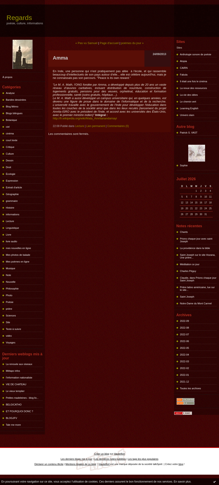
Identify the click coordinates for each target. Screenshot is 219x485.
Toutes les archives (190, 388)
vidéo (9, 335)
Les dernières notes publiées (110, 459)
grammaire (12, 201)
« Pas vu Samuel (86, 43)
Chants (184, 232)
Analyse (10, 93)
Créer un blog (101, 453)
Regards (19, 17)
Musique (10, 268)
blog (181, 464)
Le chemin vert (188, 101)
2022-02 (184, 368)
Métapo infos (13, 370)
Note (8, 275)
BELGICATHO (14, 404)
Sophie (184, 165)
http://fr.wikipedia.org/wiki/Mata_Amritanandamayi (85, 118)
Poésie (9, 302)
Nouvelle (10, 281)
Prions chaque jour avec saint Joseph (196, 240)
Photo (9, 295)
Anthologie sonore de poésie (195, 54)
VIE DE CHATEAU (16, 384)
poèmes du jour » (132, 43)
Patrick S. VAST (188, 132)
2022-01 (184, 375)
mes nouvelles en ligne (18, 248)
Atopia (183, 61)
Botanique (11, 120)
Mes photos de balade (18, 255)
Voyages (10, 342)
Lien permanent (95, 126)
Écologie (10, 174)
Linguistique (12, 228)
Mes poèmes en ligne (17, 261)
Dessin (9, 160)
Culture (10, 153)
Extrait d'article (14, 187)
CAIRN (184, 68)
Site (8, 322)
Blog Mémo (12, 106)
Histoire (10, 207)
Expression (12, 180)
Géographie (12, 194)
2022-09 (184, 321)
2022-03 (184, 361)
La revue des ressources (193, 88)
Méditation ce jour (189, 264)
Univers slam (187, 115)
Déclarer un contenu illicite (48, 464)
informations (12, 214)
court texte (11, 140)
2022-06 (184, 341)
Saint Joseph (187, 296)
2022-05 (184, 348)
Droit (8, 167)
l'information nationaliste (19, 377)
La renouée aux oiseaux (19, 364)
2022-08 (184, 327)
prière (9, 308)
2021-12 (184, 381)
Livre (8, 234)
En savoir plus (182, 481)
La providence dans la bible (195, 248)
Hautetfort (119, 453)
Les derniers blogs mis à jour (76, 459)
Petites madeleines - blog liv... (22, 397)
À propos (7, 77)
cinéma (10, 133)
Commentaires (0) (118, 126)
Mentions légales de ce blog (80, 464)
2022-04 (184, 354)
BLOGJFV (11, 418)
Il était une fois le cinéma (193, 81)
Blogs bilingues (14, 113)
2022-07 (184, 334)
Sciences (11, 315)
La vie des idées (189, 94)
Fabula (184, 74)
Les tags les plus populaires (143, 459)
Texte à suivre (13, 329)
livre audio (11, 241)
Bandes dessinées (16, 99)
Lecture (10, 221)
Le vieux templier (15, 391)
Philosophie (12, 288)
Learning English (189, 108)
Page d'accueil (109, 43)
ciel (8, 126)
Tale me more (13, 424)
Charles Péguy (188, 271)
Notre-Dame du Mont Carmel (196, 303)
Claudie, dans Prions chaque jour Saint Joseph (198, 279)
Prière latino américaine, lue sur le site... (197, 288)
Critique (10, 147)
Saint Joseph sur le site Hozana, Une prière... (197, 256)
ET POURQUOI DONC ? (19, 411)
